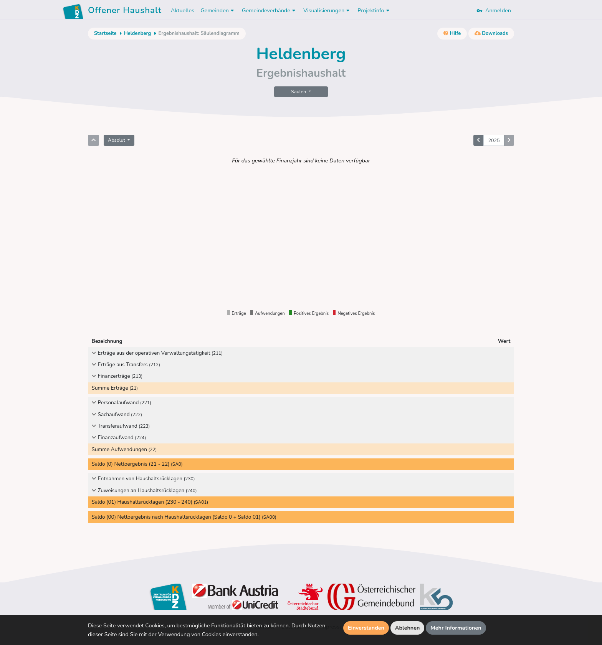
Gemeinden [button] (218, 10)
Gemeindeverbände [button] (269, 10)
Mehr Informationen (455, 628)
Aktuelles (182, 10)
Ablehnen (407, 628)
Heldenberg (137, 33)
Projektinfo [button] (374, 10)
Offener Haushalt (125, 11)
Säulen (299, 91)
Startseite (105, 33)
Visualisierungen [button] (327, 10)
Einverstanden (366, 628)
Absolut (117, 140)
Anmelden (493, 10)
